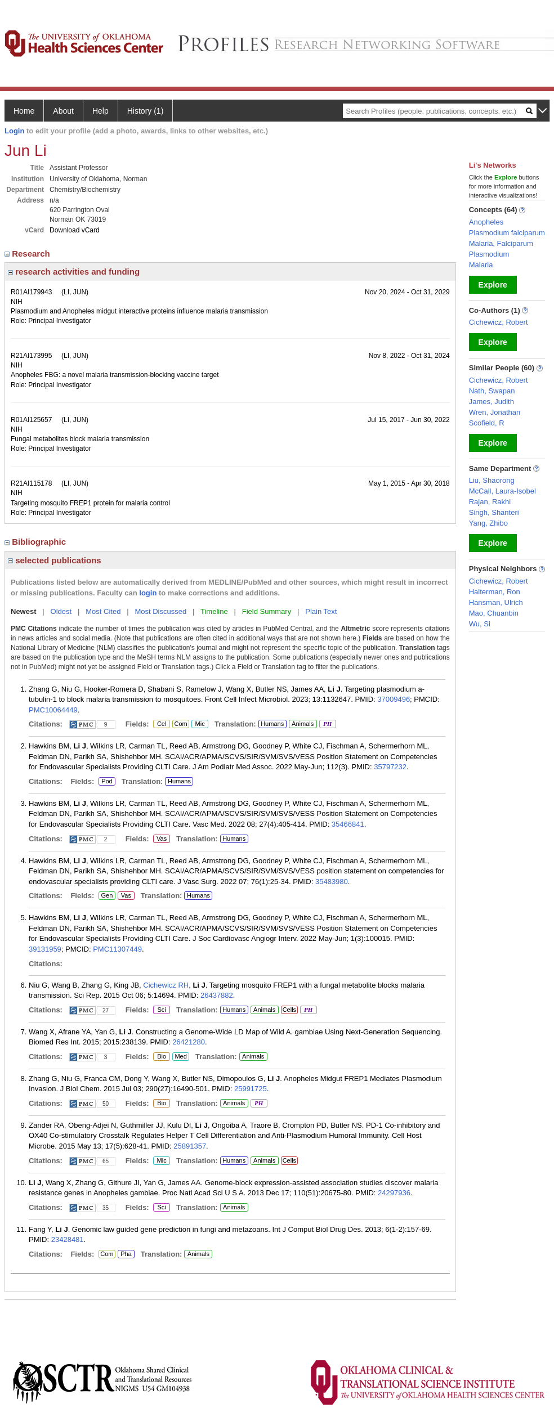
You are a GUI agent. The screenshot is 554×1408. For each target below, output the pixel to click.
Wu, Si (479, 624)
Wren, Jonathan (495, 412)
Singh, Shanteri (494, 512)
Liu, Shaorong (492, 480)
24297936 (394, 1193)
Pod (106, 782)
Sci (159, 1010)
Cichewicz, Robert (498, 322)
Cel (161, 724)
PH (327, 724)
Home (24, 110)
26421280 (188, 1042)
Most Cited (103, 611)
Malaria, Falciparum (501, 243)
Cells (289, 1009)
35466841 (348, 824)
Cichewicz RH (166, 985)
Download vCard (75, 230)
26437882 (216, 995)
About (63, 110)
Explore (493, 284)
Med (180, 1057)
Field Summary (266, 611)
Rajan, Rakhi (490, 501)
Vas (161, 839)
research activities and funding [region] (74, 271)
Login (14, 131)
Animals (303, 723)
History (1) (145, 110)
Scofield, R (486, 423)
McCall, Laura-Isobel (502, 491)
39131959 (45, 949)
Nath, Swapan (492, 391)
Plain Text (321, 611)
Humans (272, 723)
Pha (126, 1254)
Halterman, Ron (494, 592)
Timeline (214, 611)
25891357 (189, 1146)
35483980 (331, 881)
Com (180, 724)
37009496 (393, 699)
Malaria (481, 265)
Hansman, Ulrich (496, 602)
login (148, 593)
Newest (24, 611)
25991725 (250, 1088)
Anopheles (486, 222)
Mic (199, 724)
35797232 (390, 767)
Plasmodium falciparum (507, 232)
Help (100, 110)
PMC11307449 (117, 949)
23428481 (67, 1239)
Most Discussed (160, 611)
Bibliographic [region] (36, 541)
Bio (161, 1057)
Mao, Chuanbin (494, 613)
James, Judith (491, 401)
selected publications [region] (54, 560)
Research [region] (28, 253)
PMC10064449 (53, 710)
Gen (107, 896)
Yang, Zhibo (488, 523)
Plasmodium (489, 254)
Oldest (61, 611)
